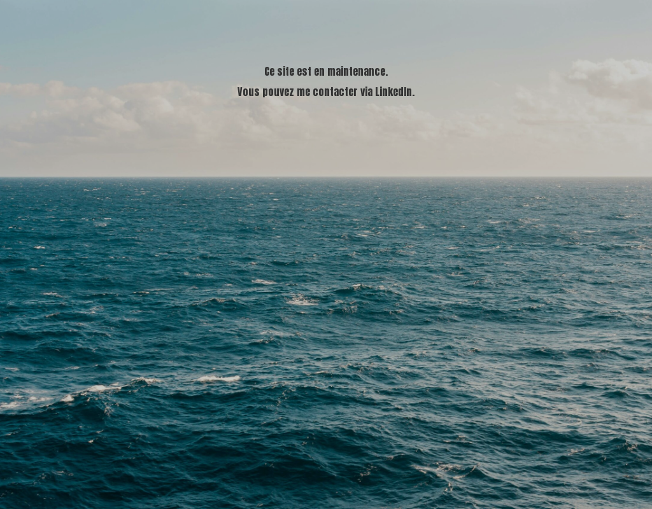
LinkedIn (393, 91)
